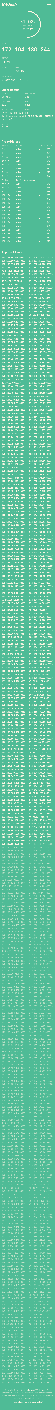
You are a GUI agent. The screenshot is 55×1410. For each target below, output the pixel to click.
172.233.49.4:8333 (39, 596)
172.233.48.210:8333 (13, 735)
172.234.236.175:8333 (41, 647)
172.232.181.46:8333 (13, 606)
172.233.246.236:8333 (41, 559)
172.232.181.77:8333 (13, 579)
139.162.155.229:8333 (41, 345)
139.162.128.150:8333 (13, 732)
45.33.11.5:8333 (10, 406)
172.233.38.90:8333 (12, 708)
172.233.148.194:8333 (41, 443)
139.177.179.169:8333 (41, 304)
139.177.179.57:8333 (40, 545)
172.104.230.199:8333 (41, 660)
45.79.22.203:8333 (39, 698)
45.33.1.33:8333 (38, 684)
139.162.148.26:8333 (13, 413)
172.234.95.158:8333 (40, 281)
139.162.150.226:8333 (41, 820)
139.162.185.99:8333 (13, 403)
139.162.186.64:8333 (40, 552)
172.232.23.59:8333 (39, 267)
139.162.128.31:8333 (13, 355)
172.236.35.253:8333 (13, 504)
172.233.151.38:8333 (40, 467)
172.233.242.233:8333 (41, 806)
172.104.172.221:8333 (41, 565)
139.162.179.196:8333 (41, 823)
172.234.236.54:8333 (40, 715)
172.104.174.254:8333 (41, 772)
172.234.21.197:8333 (13, 433)
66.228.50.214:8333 (39, 396)
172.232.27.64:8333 (12, 562)
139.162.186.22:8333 (40, 606)
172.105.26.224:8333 (13, 457)
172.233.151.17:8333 (40, 813)
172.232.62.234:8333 (13, 460)
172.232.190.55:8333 (13, 331)
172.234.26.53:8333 (12, 769)
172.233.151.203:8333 (13, 742)
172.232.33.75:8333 (12, 548)
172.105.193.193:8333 (13, 328)
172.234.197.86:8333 (13, 762)
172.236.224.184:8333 (13, 396)
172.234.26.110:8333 (13, 586)
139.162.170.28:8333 (13, 352)
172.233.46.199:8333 (13, 308)
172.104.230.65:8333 (13, 620)
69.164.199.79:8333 (39, 464)
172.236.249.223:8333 (41, 677)
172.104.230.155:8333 (13, 671)
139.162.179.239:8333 (13, 698)
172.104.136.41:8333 (13, 318)
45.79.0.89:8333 (38, 610)
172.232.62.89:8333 (39, 674)
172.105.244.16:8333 (40, 460)
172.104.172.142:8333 (13, 667)
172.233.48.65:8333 (39, 362)
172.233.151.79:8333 (40, 548)
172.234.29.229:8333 (40, 745)
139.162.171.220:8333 (13, 569)
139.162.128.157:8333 (13, 613)
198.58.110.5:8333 (12, 654)
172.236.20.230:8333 (13, 704)
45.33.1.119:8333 (38, 440)
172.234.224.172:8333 (41, 287)
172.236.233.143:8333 (41, 379)
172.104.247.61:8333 (13, 338)
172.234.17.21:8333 (12, 674)
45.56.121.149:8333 (39, 671)
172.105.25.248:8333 (40, 589)
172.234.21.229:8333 (40, 749)
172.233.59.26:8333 (39, 779)
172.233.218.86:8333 (13, 616)
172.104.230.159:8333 (13, 399)
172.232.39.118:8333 (40, 803)
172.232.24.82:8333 (39, 270)
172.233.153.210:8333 (41, 382)
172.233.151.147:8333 (13, 491)
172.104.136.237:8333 (41, 725)
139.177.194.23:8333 (13, 630)
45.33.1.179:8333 (11, 298)
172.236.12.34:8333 (12, 813)
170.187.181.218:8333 (13, 779)
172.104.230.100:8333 (41, 643)
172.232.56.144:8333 (13, 311)
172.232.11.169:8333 (40, 508)
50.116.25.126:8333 (12, 599)
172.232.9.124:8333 (12, 806)
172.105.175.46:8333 (13, 688)
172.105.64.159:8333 (40, 494)
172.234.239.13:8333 (40, 786)
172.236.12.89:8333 (39, 830)
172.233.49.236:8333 (13, 450)
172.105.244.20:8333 (13, 535)
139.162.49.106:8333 (13, 359)
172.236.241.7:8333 (39, 613)
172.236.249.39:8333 (13, 772)
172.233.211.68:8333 (13, 565)
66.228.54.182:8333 (39, 413)
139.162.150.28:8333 (40, 593)
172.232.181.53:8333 (13, 837)
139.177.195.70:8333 (13, 447)
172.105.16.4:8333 (12, 538)
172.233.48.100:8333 (40, 755)
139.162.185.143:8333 (41, 318)
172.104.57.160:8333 (13, 365)
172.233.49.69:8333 (12, 294)
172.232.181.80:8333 (13, 474)
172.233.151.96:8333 (40, 369)
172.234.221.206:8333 (41, 776)
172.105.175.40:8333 (13, 684)
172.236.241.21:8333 (40, 437)
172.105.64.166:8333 (13, 423)
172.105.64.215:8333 (13, 721)
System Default (36, 1402)
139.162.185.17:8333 (13, 593)
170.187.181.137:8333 (41, 294)
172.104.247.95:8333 (40, 420)
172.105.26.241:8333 (13, 277)
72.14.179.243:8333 (12, 270)
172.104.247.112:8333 (13, 542)
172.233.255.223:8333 (41, 260)
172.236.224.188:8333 (41, 393)
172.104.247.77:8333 (13, 515)
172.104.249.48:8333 (40, 732)
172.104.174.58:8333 (40, 650)
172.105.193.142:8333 (41, 511)
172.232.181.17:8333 (40, 759)
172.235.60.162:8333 (13, 820)
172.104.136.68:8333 (13, 589)
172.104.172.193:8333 (41, 766)
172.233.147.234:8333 (41, 664)
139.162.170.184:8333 (13, 498)
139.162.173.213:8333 (13, 711)
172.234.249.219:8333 (13, 694)
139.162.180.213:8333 (13, 260)
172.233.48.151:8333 (13, 660)
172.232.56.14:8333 (12, 830)
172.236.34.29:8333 (39, 528)
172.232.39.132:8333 (13, 464)
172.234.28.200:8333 (40, 484)
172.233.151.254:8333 (41, 284)
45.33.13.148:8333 (39, 718)
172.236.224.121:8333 (13, 532)
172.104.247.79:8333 (13, 521)
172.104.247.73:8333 (40, 515)
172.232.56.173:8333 (40, 481)
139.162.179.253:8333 (13, 348)
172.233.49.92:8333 (39, 450)
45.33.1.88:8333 (10, 701)
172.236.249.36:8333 (40, 769)
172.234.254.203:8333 (41, 633)
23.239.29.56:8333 (39, 328)
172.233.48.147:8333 (40, 833)
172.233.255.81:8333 (13, 325)
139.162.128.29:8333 (13, 582)
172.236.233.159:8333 (13, 572)
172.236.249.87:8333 (40, 521)
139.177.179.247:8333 (13, 603)
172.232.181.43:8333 (40, 386)
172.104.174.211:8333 (41, 257)
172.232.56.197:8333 (13, 528)
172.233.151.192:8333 (41, 359)
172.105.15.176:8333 (40, 423)
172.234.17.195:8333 (40, 491)
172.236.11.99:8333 (39, 433)
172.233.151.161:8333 (13, 745)
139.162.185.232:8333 (13, 728)
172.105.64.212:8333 (13, 725)
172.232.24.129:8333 (13, 718)
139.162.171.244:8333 (13, 823)
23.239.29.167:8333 (39, 291)
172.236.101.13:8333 (13, 640)
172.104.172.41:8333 (40, 342)
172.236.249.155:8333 (13, 840)
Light (21, 1402)
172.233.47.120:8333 (13, 345)
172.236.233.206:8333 (41, 542)
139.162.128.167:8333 (13, 793)
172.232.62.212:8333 (40, 799)
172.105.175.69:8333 (40, 403)
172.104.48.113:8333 (40, 691)
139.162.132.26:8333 (40, 454)
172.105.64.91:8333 (39, 457)
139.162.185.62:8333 (13, 759)
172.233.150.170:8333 (41, 352)
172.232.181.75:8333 (40, 576)
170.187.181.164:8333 (41, 538)
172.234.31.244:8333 (13, 647)
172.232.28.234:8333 (40, 518)
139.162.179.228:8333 (41, 274)
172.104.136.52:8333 (13, 752)
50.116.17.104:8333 (39, 782)
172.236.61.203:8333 (40, 487)
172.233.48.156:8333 (40, 657)
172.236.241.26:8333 (13, 440)
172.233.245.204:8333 (13, 511)
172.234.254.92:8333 (40, 827)
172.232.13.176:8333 (13, 623)
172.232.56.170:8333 (13, 481)
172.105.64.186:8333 (40, 762)
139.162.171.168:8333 (41, 477)
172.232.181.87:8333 (40, 471)
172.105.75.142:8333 (40, 372)
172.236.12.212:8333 (13, 487)
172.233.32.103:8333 (13, 816)
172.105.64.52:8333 (12, 677)
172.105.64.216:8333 (40, 721)
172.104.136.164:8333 (41, 630)
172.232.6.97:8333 (12, 803)
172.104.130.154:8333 (13, 715)
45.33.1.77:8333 (38, 752)
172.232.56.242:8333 (13, 257)
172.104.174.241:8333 (41, 335)
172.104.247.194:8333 (13, 372)
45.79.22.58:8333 (38, 640)
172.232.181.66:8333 (40, 735)
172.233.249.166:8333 (41, 426)
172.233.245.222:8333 (41, 701)
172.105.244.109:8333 (13, 782)
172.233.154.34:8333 (13, 471)
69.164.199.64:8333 (39, 623)
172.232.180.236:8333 (13, 426)
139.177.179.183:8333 (41, 789)
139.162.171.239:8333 (13, 379)
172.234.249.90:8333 (13, 626)
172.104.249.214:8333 (13, 657)
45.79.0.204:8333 (11, 467)
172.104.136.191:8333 (13, 796)
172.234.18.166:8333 (40, 620)
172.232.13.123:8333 (13, 369)
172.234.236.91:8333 (13, 610)
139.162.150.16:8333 (13, 321)
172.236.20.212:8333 (40, 355)
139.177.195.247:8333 (13, 389)
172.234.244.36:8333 (40, 532)
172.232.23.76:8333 (39, 525)
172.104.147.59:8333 (13, 776)
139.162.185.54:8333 (13, 664)
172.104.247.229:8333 (13, 766)
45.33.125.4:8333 (38, 816)
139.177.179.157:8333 (41, 738)
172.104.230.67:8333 (40, 616)
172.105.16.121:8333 (13, 416)
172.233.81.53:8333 (12, 786)
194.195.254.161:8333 (13, 545)
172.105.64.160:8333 (13, 420)
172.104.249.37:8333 (13, 508)
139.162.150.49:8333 (13, 789)
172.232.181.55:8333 (40, 837)
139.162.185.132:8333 (13, 409)
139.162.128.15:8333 (40, 626)
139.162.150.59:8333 (13, 342)
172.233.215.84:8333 (13, 287)
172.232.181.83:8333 (40, 474)
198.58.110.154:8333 (40, 694)
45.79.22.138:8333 (12, 335)
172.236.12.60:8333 (39, 572)
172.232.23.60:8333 (39, 338)
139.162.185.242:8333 (13, 301)
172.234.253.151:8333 (13, 494)
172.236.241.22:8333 (13, 437)
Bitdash (9, 5)
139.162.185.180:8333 (41, 376)
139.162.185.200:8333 (13, 833)
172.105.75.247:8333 (40, 654)
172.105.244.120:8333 (13, 525)
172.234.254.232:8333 (13, 555)
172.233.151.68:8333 (40, 704)
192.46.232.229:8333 (40, 399)
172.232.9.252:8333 (39, 582)
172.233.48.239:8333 (13, 393)
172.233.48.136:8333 (40, 264)
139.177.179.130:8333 (41, 555)
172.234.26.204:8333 (13, 430)
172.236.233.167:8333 (41, 728)
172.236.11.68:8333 (12, 576)
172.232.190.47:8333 (40, 504)
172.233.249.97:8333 (13, 454)
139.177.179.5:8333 (39, 501)
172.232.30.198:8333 (40, 301)
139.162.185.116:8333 (13, 681)
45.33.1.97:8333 (10, 284)
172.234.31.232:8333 (40, 416)
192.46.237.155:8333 (40, 447)
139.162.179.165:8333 (13, 264)
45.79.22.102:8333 (39, 681)
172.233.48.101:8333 (13, 755)
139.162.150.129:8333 (41, 406)
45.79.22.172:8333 (12, 281)
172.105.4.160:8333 (12, 501)
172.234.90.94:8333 (39, 599)
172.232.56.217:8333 (40, 331)
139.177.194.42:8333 (13, 304)
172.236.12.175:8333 (40, 430)
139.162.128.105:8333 (13, 362)
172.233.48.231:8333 (13, 386)
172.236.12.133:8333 (13, 650)
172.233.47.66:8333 (39, 348)
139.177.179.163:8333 (41, 308)
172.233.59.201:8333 (13, 376)
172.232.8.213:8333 (12, 749)
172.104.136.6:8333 (12, 484)
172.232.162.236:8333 (13, 799)
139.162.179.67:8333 (13, 274)
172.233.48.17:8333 (39, 742)
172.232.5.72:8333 (39, 562)
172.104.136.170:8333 (41, 810)
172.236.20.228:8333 (13, 291)
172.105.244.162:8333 (41, 586)
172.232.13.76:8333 (39, 321)
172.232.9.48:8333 (12, 637)
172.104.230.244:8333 (41, 569)
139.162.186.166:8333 (41, 667)
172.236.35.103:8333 (40, 389)
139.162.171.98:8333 (40, 796)
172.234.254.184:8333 (41, 535)
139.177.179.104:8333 (41, 637)
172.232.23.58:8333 (12, 267)
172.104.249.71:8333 (40, 579)
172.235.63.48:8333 (12, 843)
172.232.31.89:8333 (12, 443)
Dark (27, 1402)
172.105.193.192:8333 (41, 325)
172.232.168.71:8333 (13, 633)
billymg (30, 1390)
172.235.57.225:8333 (40, 711)
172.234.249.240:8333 (13, 596)
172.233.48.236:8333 (40, 688)
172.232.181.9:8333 (12, 315)
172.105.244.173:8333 (41, 409)
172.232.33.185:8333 (40, 365)
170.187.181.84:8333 (40, 498)
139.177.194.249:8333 (41, 840)
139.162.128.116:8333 (13, 559)
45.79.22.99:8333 (11, 382)
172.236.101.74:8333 (40, 311)
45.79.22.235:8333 (39, 793)
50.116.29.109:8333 (39, 315)
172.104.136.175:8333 (13, 810)
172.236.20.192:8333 (13, 827)
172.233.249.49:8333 (13, 552)
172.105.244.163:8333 (41, 277)
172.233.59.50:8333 (39, 603)
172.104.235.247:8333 (13, 518)
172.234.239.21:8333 (13, 691)
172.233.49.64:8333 (39, 298)
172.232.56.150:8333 (13, 738)
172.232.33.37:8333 (12, 477)
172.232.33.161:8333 (13, 643)
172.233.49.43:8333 (39, 708)
